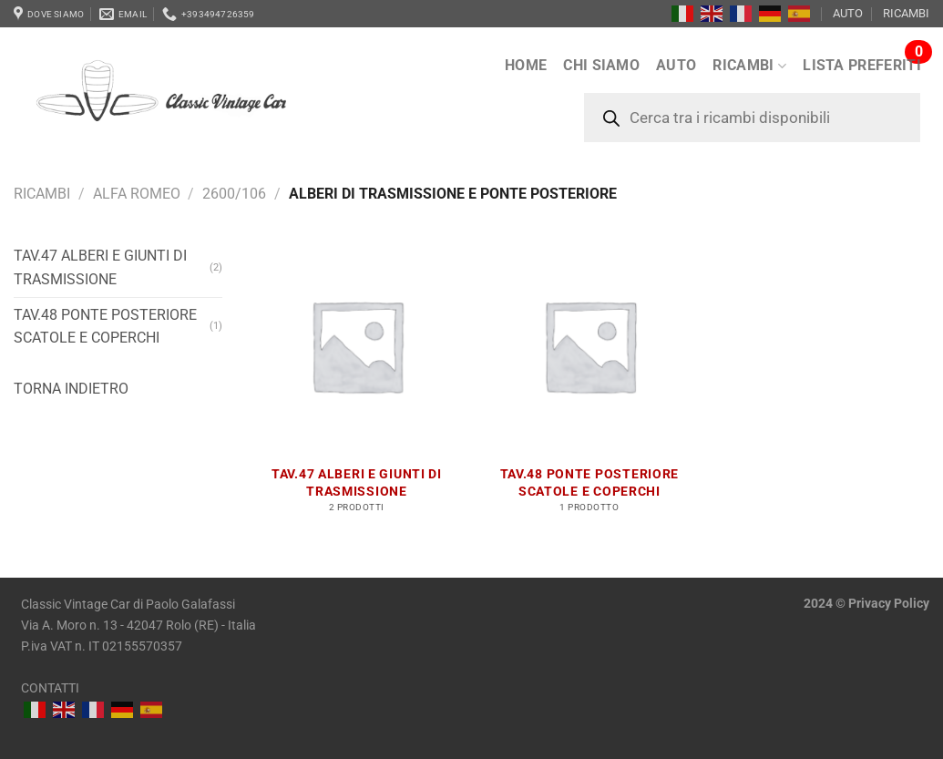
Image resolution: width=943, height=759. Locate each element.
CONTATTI (50, 688)
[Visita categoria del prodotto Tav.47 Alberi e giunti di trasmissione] (357, 385)
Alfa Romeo (136, 193)
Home (526, 65)
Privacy (869, 603)
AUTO (848, 13)
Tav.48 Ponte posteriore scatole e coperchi (105, 326)
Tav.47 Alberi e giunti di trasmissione (100, 267)
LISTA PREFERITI (862, 65)
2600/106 (234, 193)
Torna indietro (71, 388)
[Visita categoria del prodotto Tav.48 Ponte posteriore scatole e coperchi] (589, 385)
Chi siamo (601, 65)
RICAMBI (906, 13)
